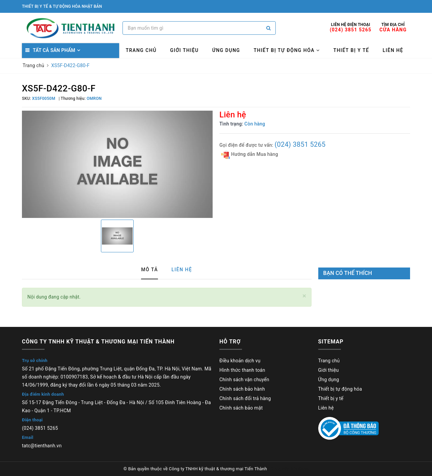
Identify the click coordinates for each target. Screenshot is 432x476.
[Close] (304, 296)
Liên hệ (393, 50)
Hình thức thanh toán (242, 370)
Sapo (303, 468)
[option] (117, 164)
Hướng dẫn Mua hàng (249, 154)
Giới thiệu (184, 50)
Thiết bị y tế (351, 50)
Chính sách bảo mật (241, 408)
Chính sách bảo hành (242, 389)
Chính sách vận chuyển (244, 379)
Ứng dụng (226, 50)
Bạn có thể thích (347, 273)
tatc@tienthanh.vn (42, 445)
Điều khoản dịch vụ (240, 360)
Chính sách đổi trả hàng (245, 398)
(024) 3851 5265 (299, 144)
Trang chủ (141, 50)
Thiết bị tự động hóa (286, 50)
